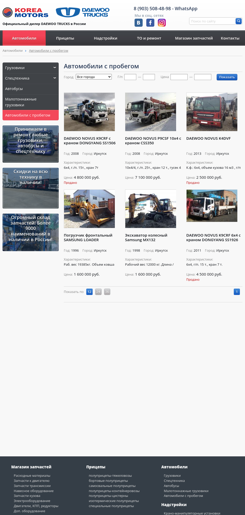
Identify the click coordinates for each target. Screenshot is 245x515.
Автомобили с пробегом (48, 50)
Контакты (230, 38)
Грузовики (30, 67)
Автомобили (24, 38)
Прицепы (65, 38)
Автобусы (14, 88)
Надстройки (105, 38)
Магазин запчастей (194, 38)
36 (107, 291)
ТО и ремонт (149, 38)
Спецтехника (30, 78)
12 (89, 291)
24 (98, 291)
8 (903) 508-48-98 (152, 8)
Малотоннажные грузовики (20, 101)
